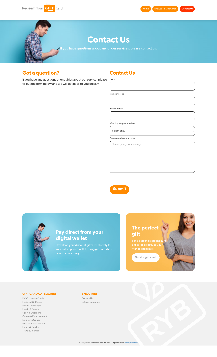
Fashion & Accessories (33, 323)
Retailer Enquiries (91, 302)
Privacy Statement (131, 343)
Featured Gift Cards (32, 302)
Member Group (117, 94)
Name (112, 79)
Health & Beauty (30, 309)
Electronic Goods (31, 320)
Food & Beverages (31, 306)
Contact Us (187, 9)
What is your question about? (123, 123)
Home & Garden (30, 327)
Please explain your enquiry (122, 138)
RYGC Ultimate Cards (33, 298)
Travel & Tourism (30, 331)
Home (145, 9)
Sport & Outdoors (31, 313)
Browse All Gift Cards (165, 9)
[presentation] (131, 179)
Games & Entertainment (34, 316)
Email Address (116, 109)
